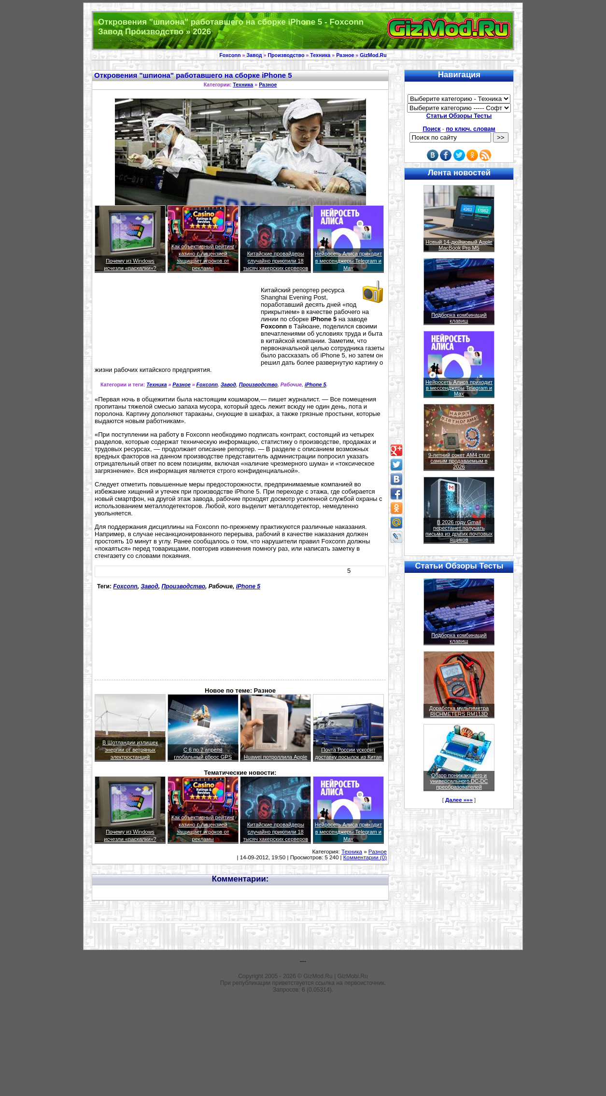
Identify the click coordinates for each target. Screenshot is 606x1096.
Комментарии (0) (365, 857)
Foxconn (229, 55)
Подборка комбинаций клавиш (459, 318)
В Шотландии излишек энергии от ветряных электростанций (130, 750)
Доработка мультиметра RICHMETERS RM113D (459, 711)
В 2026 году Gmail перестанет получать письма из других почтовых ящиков (459, 530)
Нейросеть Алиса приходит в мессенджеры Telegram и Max (348, 261)
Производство (286, 55)
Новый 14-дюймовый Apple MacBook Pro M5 (459, 245)
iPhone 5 (315, 384)
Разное (345, 55)
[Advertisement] (138, 323)
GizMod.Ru (373, 55)
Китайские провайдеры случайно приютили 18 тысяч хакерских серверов (275, 261)
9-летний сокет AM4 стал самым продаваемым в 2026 (459, 461)
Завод (254, 55)
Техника (320, 55)
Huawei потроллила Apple (275, 757)
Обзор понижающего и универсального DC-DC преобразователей (459, 781)
